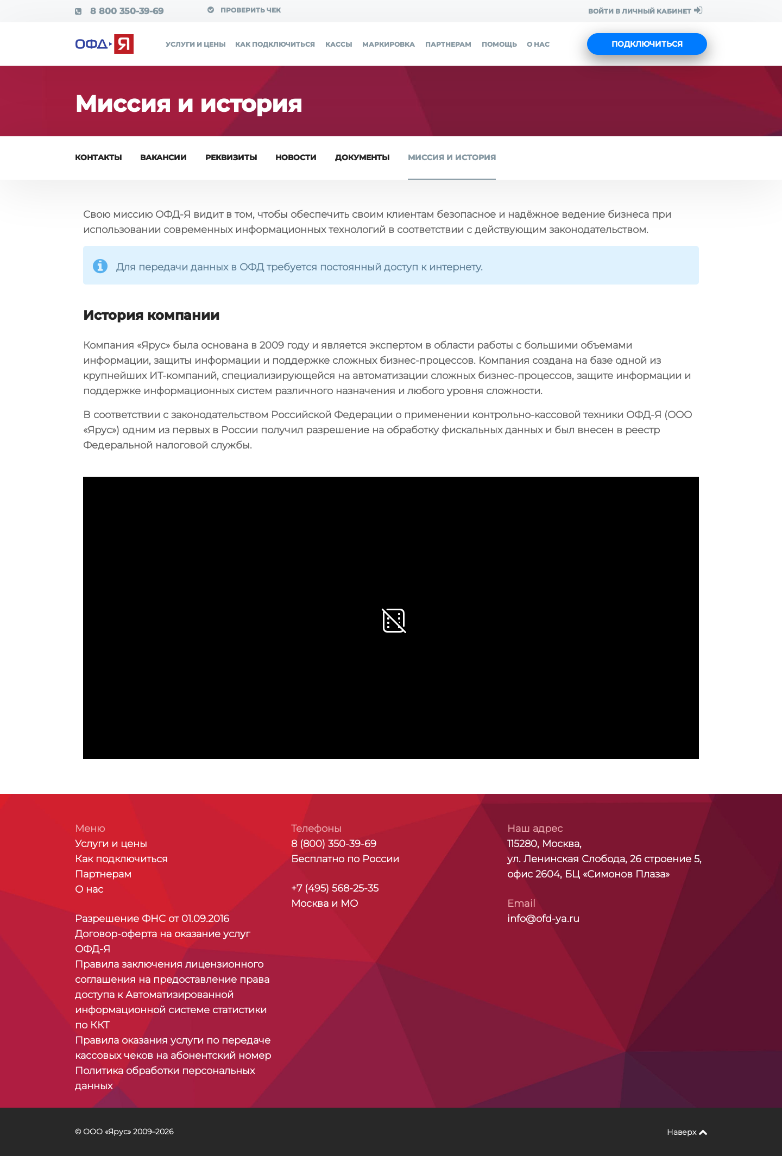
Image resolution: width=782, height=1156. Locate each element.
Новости (296, 157)
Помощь (499, 44)
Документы (362, 157)
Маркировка (388, 44)
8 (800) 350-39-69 (333, 844)
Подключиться (647, 44)
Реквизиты (231, 157)
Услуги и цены (195, 44)
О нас (538, 44)
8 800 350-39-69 (119, 11)
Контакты (98, 157)
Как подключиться (275, 44)
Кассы (338, 44)
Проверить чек (244, 10)
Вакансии (163, 157)
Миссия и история (452, 157)
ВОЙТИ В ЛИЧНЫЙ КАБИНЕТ (645, 10)
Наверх (681, 1132)
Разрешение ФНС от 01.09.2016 (152, 919)
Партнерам (448, 44)
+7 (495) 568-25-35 (335, 888)
